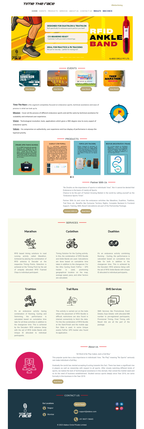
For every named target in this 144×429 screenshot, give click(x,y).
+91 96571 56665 (85, 419)
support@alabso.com (87, 411)
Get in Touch (80, 404)
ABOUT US (73, 10)
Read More (86, 211)
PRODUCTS (53, 10)
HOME (34, 10)
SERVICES (64, 10)
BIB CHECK (107, 10)
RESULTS (97, 10)
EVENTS (42, 10)
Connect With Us (70, 211)
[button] (20, 38)
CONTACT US (86, 10)
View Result (29, 89)
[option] (29, 82)
